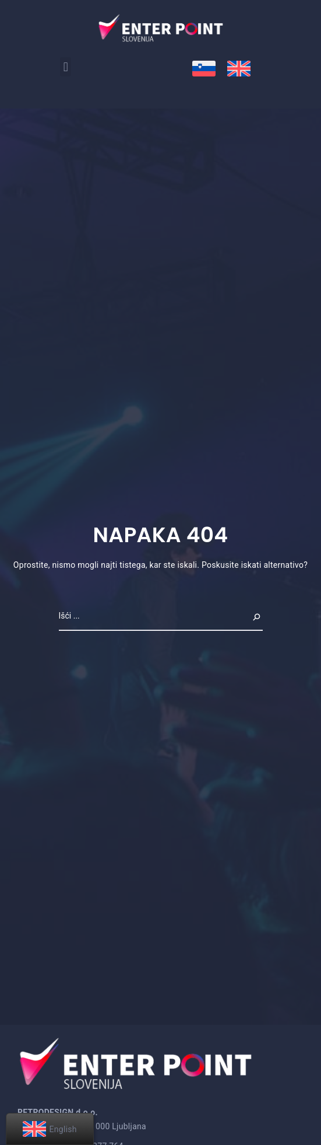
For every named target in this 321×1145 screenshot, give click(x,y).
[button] (65, 66)
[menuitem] (203, 69)
